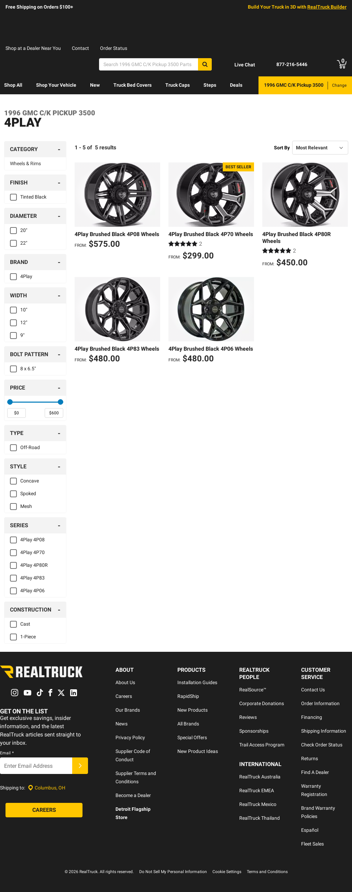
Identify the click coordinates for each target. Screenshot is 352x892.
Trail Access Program (261, 744)
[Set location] (46, 788)
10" (23, 309)
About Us (125, 682)
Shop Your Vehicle (56, 85)
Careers (124, 696)
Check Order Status (321, 744)
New (95, 85)
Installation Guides (197, 682)
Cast (25, 624)
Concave (29, 481)
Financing (311, 717)
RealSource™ (252, 689)
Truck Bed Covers (132, 85)
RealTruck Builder (326, 7)
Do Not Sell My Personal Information (173, 871)
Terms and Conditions (267, 871)
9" (22, 335)
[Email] (36, 766)
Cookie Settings (226, 871)
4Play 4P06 (32, 590)
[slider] (10, 402)
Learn (10, 103)
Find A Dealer (315, 772)
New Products (192, 710)
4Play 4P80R (34, 565)
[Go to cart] (341, 64)
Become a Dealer (133, 795)
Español (309, 830)
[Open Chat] (239, 65)
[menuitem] (13, 85)
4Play (26, 276)
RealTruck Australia (259, 776)
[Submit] (80, 766)
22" (23, 243)
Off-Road (30, 447)
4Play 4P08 (32, 539)
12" (23, 322)
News (122, 723)
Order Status (113, 48)
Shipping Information (323, 731)
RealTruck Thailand (259, 818)
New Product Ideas (197, 751)
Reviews (248, 717)
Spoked (28, 493)
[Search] (155, 64)
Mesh (26, 506)
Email (7, 753)
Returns (309, 758)
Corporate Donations (261, 703)
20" (23, 230)
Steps (210, 85)
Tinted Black (33, 197)
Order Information (320, 703)
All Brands (188, 723)
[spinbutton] (16, 413)
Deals (236, 85)
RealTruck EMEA (256, 790)
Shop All (13, 85)
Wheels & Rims (25, 163)
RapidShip (188, 696)
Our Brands (128, 710)
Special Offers (192, 737)
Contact (80, 48)
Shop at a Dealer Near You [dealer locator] (33, 48)
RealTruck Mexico (257, 804)
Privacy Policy (130, 737)
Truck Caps (177, 85)
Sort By (282, 147)
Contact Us (313, 689)
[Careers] (44, 810)
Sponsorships (253, 731)
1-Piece (28, 636)
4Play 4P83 (32, 578)
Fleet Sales (312, 844)
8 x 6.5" (28, 368)
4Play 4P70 (32, 552)
